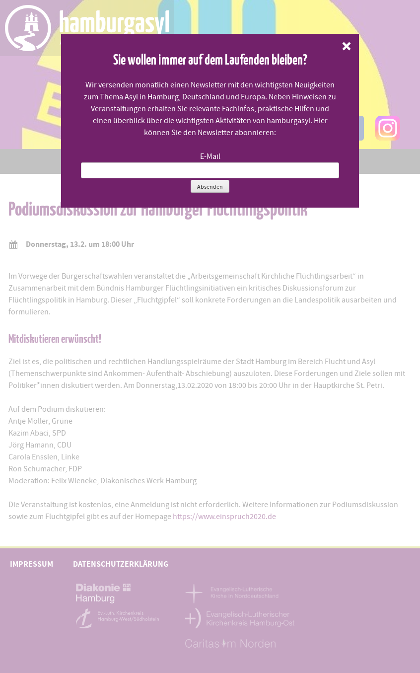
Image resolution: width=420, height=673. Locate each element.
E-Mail (210, 156)
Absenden (210, 187)
